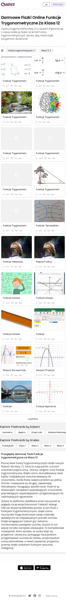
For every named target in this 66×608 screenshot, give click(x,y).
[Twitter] (29, 595)
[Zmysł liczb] (36, 432)
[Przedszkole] (8, 446)
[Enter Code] (58, 4)
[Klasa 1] (22, 446)
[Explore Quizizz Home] (8, 4)
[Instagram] (39, 595)
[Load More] (33, 419)
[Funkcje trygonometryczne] (21, 50)
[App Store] (26, 567)
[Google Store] (43, 567)
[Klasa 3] (47, 446)
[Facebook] (34, 595)
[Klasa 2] (35, 446)
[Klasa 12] (46, 50)
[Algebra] (22, 432)
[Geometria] (7, 432)
